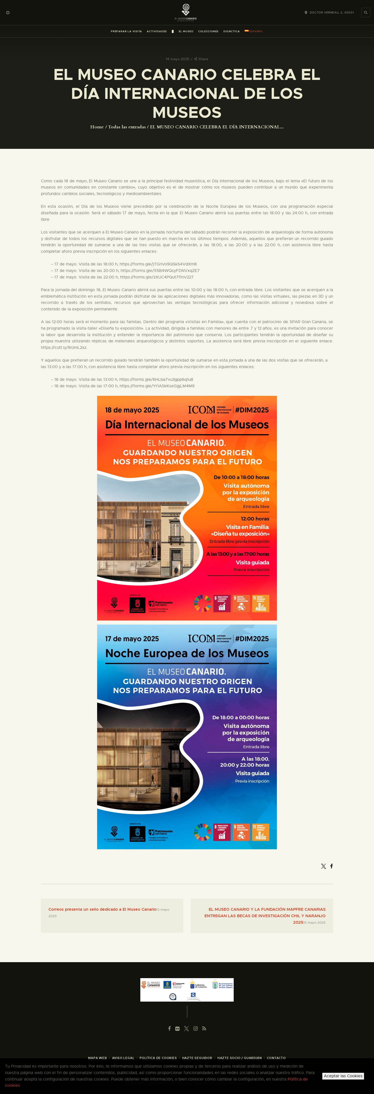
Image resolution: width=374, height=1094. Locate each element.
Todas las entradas (127, 127)
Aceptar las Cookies (343, 1076)
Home (97, 127)
